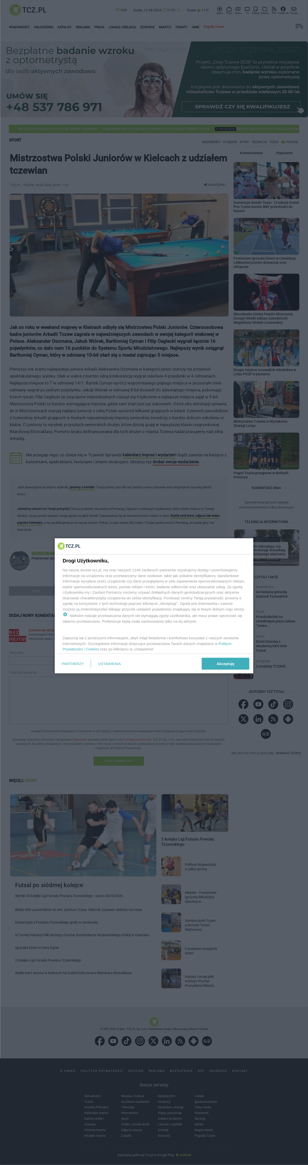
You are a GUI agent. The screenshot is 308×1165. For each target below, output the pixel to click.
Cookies (92, 649)
